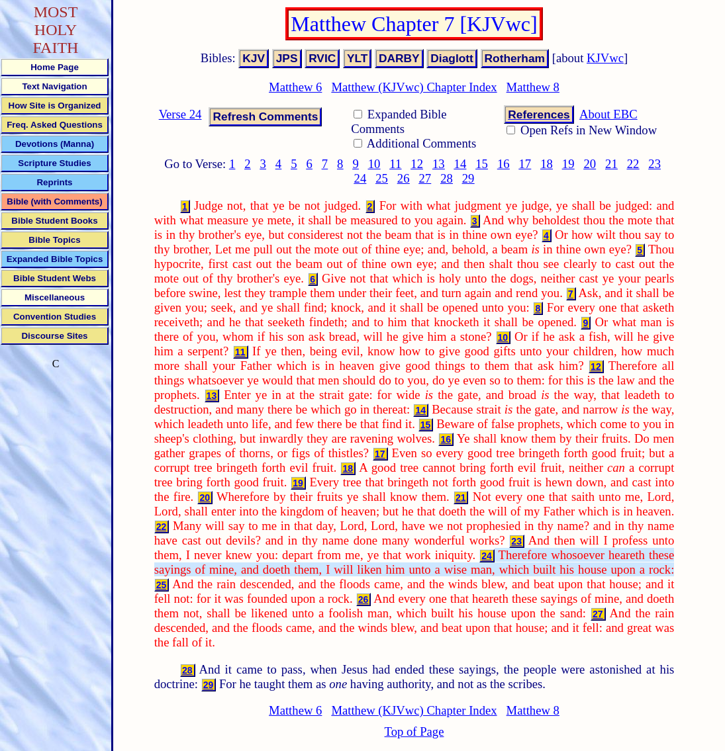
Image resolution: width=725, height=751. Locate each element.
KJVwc (605, 58)
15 (481, 164)
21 (611, 164)
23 (654, 164)
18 (546, 164)
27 (424, 178)
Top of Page (414, 731)
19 (568, 164)
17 (525, 164)
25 (381, 178)
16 (503, 164)
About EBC (608, 114)
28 (446, 178)
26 (403, 178)
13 (438, 164)
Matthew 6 (295, 87)
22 (633, 164)
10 (374, 164)
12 (417, 164)
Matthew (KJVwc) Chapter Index (414, 87)
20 (589, 164)
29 (468, 178)
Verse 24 (180, 114)
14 (460, 164)
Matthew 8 (533, 87)
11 (395, 164)
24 (360, 178)
